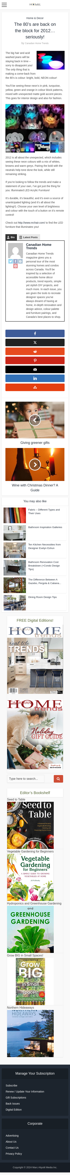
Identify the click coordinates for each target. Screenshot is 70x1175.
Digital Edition (14, 1112)
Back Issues (13, 1106)
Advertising (12, 1138)
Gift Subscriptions (16, 1100)
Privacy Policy (14, 1156)
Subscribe (11, 1088)
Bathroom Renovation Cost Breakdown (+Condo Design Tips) (43, 568)
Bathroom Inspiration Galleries (44, 529)
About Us (11, 1144)
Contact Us (12, 1150)
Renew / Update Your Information (25, 1094)
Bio (13, 237)
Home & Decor (35, 18)
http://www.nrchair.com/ (31, 222)
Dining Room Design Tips (42, 599)
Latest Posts (30, 237)
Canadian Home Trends (37, 43)
